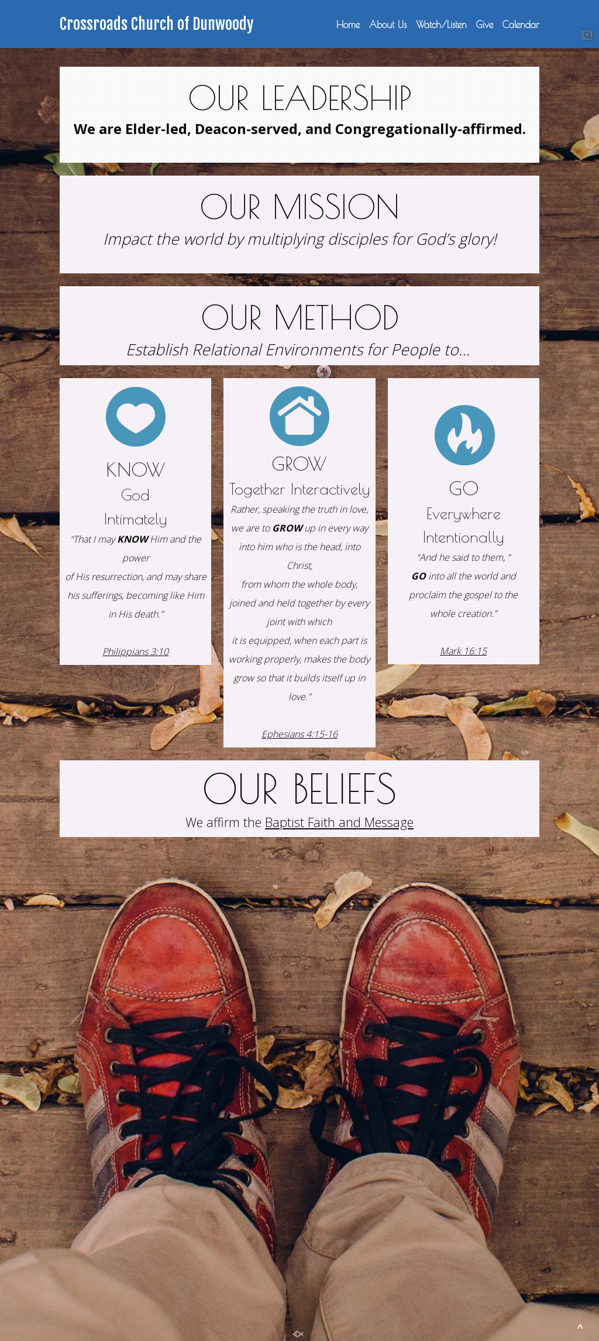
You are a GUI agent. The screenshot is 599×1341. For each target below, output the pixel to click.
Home (348, 24)
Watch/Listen (441, 24)
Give (484, 24)
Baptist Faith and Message (339, 822)
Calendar (520, 24)
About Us (388, 24)
